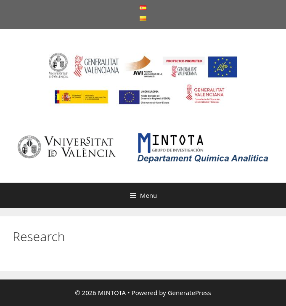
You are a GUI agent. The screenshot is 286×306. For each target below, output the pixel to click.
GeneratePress (189, 292)
